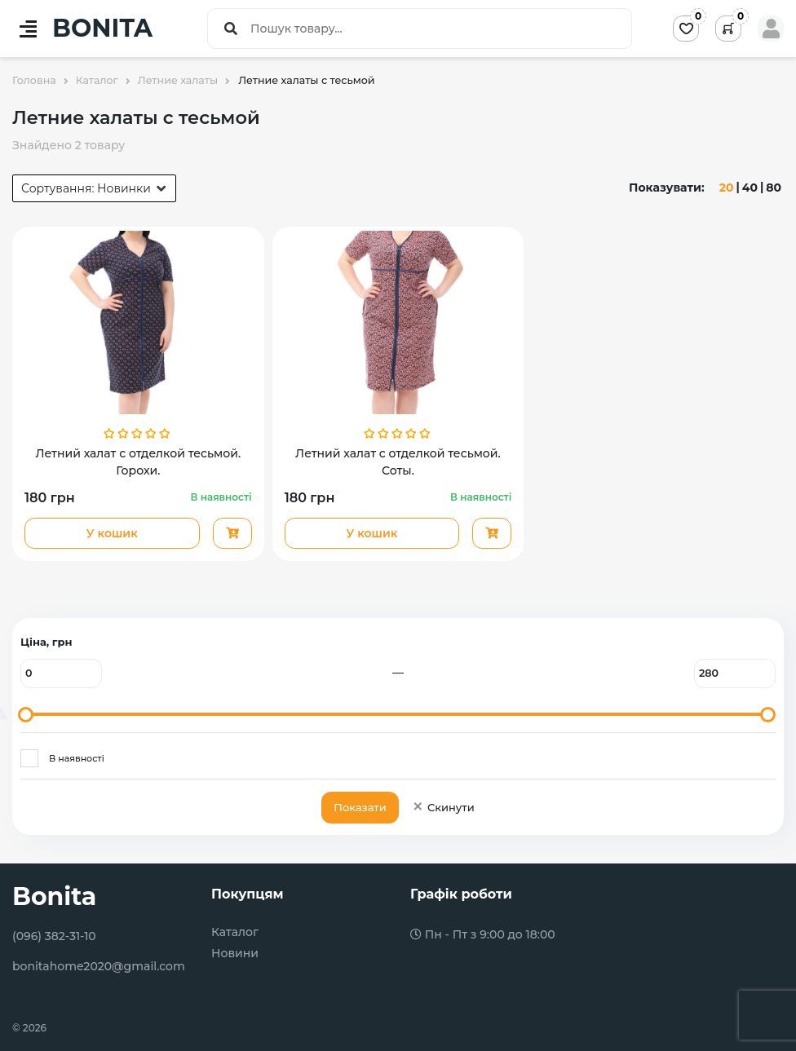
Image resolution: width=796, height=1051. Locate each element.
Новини (235, 953)
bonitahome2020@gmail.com (98, 966)
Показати (360, 807)
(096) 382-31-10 (54, 936)
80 (773, 187)
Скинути (443, 807)
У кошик (112, 533)
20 (726, 187)
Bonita (54, 896)
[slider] (25, 714)
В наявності (76, 758)
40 (750, 187)
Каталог (235, 932)
